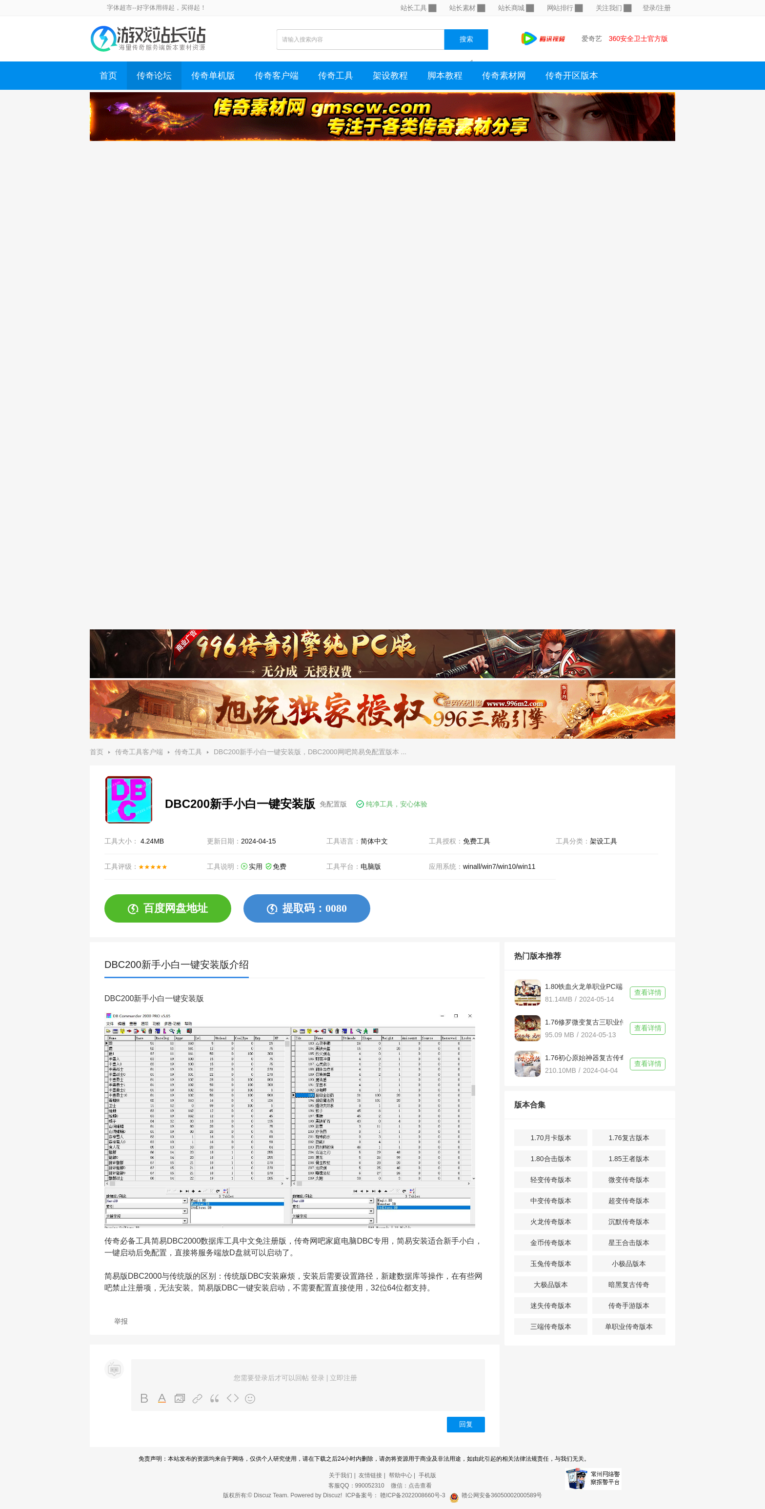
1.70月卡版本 (550, 1138)
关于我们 (340, 1475)
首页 (108, 75)
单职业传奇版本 (629, 1326)
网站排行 (564, 8)
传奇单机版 (213, 75)
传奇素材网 (504, 75)
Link (197, 1399)
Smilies (250, 1399)
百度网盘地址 (168, 908)
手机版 (427, 1475)
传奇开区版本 (571, 75)
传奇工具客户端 (139, 752)
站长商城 (515, 8)
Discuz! (332, 1495)
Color (162, 1399)
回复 (466, 1424)
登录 (317, 1378)
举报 (121, 1321)
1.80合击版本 (550, 1159)
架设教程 (390, 75)
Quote (215, 1399)
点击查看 (420, 1485)
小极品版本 (629, 1264)
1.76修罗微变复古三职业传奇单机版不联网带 (584, 1022)
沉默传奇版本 (628, 1222)
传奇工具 (335, 75)
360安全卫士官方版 (638, 38)
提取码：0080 (307, 908)
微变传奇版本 (628, 1180)
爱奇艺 (592, 38)
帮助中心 (400, 1475)
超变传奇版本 (628, 1201)
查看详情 (648, 992)
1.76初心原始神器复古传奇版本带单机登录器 (584, 1058)
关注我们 (613, 8)
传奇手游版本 (628, 1305)
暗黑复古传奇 (628, 1284)
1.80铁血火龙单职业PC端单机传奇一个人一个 (584, 986)
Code (232, 1399)
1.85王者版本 (628, 1159)
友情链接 (370, 1475)
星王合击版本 (628, 1243)
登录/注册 (656, 8)
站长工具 (418, 8)
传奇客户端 (277, 75)
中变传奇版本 (550, 1201)
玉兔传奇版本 (550, 1264)
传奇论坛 (154, 75)
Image (180, 1399)
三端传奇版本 (550, 1326)
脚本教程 (445, 75)
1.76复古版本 (628, 1138)
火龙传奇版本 (550, 1222)
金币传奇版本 (550, 1243)
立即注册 (343, 1378)
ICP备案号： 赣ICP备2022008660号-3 (395, 1495)
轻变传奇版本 (550, 1180)
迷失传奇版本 (550, 1305)
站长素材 (466, 8)
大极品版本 (551, 1284)
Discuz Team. (271, 1495)
